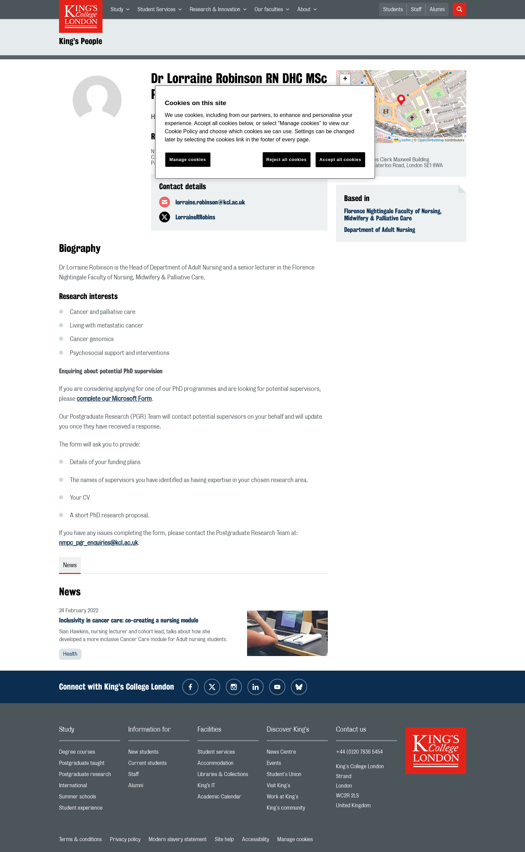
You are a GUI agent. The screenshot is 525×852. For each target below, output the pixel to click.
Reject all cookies (286, 159)
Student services (228, 753)
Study (122, 11)
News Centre (297, 753)
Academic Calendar (228, 798)
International (89, 787)
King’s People (80, 41)
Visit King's (297, 787)
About (309, 11)
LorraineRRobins (195, 217)
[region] (265, 132)
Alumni (437, 9)
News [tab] (70, 565)
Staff (416, 9)
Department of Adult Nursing (379, 229)
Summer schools (89, 798)
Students (393, 9)
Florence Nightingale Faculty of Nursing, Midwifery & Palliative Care (393, 214)
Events (297, 764)
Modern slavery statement (178, 839)
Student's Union (297, 776)
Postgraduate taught (89, 764)
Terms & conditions (80, 839)
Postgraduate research (89, 776)
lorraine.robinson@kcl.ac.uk (210, 202)
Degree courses (89, 753)
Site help (224, 839)
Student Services (161, 11)
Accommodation (228, 764)
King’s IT (228, 787)
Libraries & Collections (228, 776)
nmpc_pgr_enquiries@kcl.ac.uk (98, 543)
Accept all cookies (340, 159)
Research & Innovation (220, 11)
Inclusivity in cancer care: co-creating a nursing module (128, 620)
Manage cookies (295, 839)
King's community (297, 809)
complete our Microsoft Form (114, 399)
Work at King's (297, 798)
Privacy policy (125, 839)
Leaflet (402, 140)
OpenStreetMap (430, 140)
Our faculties (274, 11)
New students (158, 753)
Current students (158, 764)
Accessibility (255, 839)
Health (70, 654)
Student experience (89, 809)
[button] (401, 101)
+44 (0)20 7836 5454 (359, 752)
